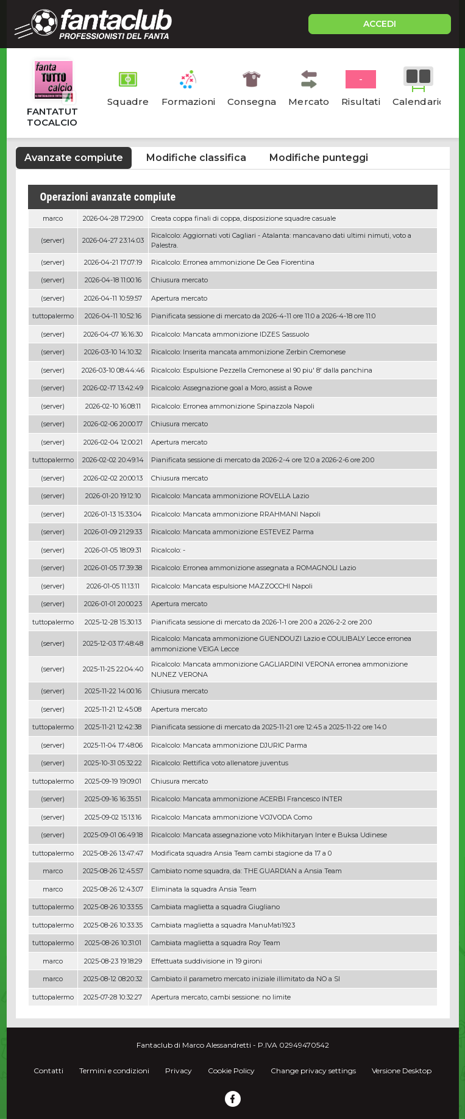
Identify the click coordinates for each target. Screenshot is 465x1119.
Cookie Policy (231, 1070)
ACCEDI (379, 23)
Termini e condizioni (114, 1070)
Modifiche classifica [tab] (196, 157)
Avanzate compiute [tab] (73, 157)
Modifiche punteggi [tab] (318, 157)
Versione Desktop (401, 1070)
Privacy (178, 1070)
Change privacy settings (313, 1070)
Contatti (48, 1070)
